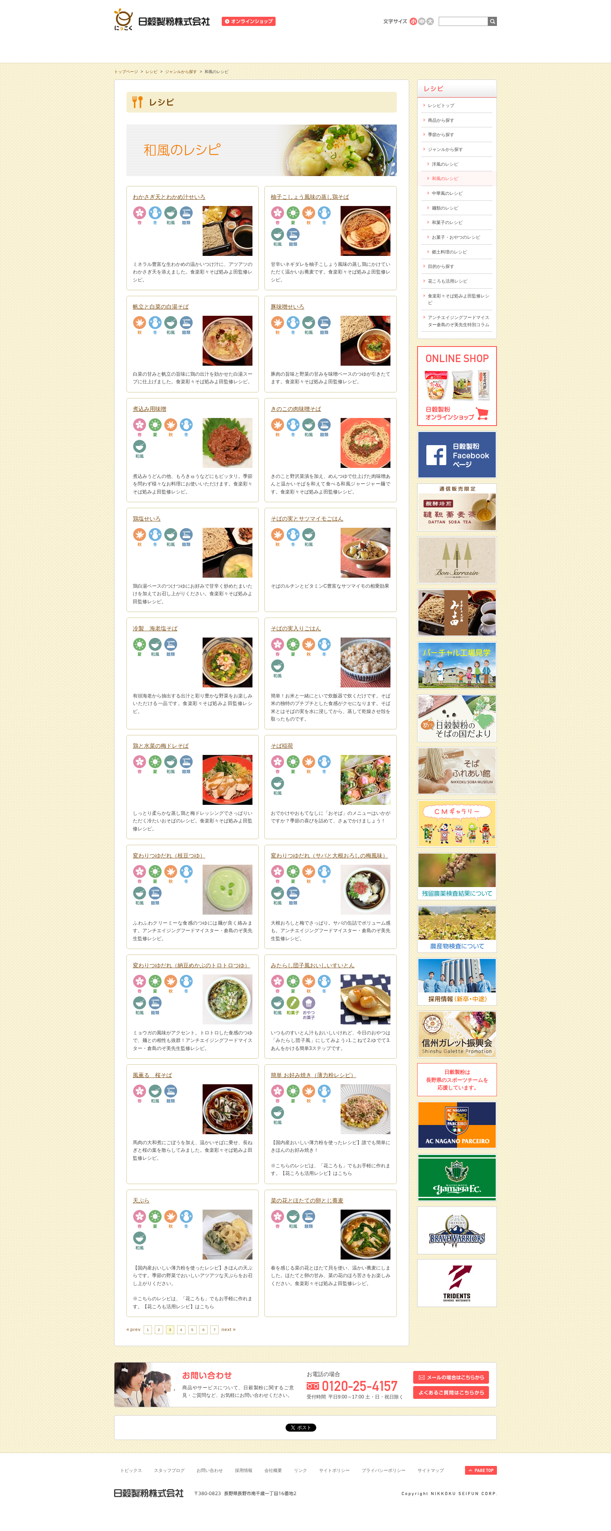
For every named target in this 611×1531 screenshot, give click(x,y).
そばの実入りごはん (296, 628)
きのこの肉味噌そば (296, 409)
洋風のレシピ (445, 164)
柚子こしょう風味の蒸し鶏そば (310, 197)
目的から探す (441, 266)
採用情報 (243, 1470)
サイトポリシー (334, 1470)
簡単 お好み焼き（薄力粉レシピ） (313, 1075)
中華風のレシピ (447, 193)
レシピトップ (441, 105)
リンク (300, 1470)
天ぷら (141, 1200)
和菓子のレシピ (447, 222)
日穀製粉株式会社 (162, 19)
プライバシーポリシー (384, 1470)
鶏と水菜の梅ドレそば (161, 746)
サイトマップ (431, 1470)
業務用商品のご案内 (350, 21)
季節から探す (441, 134)
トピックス (131, 1470)
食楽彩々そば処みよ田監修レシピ (458, 299)
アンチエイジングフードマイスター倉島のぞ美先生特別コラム (458, 321)
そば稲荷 (282, 746)
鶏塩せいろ (147, 518)
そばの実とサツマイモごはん (307, 518)
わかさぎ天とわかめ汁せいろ (169, 197)
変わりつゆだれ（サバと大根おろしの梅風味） (329, 855)
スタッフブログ (169, 1470)
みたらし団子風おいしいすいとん (313, 965)
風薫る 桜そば (152, 1075)
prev (135, 1329)
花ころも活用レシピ (447, 281)
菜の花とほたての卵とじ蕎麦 (307, 1200)
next (226, 1329)
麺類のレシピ (445, 208)
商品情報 (229, 47)
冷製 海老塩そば (155, 628)
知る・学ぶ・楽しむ (152, 47)
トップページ (126, 71)
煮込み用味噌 (149, 409)
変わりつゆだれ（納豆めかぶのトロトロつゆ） (191, 965)
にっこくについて (382, 47)
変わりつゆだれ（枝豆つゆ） (169, 855)
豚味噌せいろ (287, 306)
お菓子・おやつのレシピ (456, 237)
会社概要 (273, 1470)
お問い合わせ (210, 1470)
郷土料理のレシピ (449, 252)
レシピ (305, 47)
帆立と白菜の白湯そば (161, 306)
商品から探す (441, 120)
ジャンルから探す (181, 71)
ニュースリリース (302, 21)
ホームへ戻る (477, 4)
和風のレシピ (445, 178)
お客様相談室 (458, 47)
